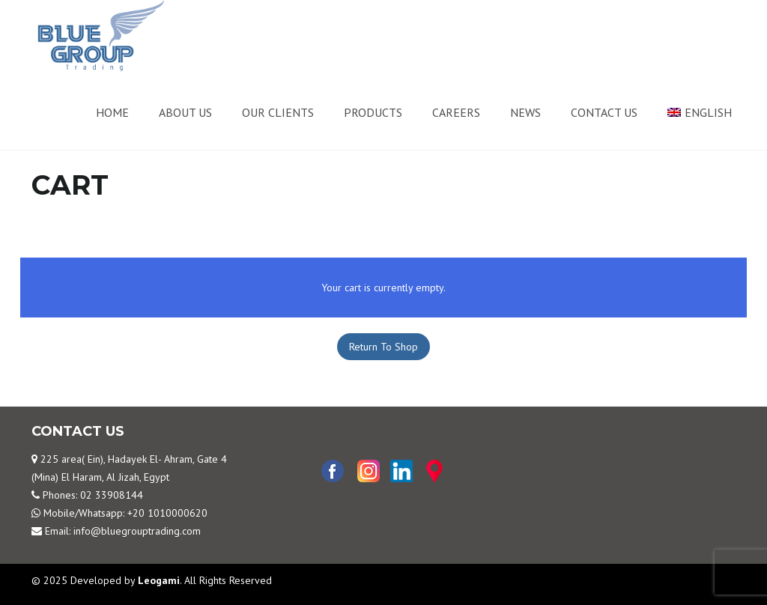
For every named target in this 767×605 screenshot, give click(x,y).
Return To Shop (383, 346)
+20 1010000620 (167, 513)
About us (185, 112)
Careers (456, 112)
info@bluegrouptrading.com (137, 531)
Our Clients (278, 112)
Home (112, 112)
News (525, 112)
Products (373, 112)
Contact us (604, 112)
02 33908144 (111, 495)
